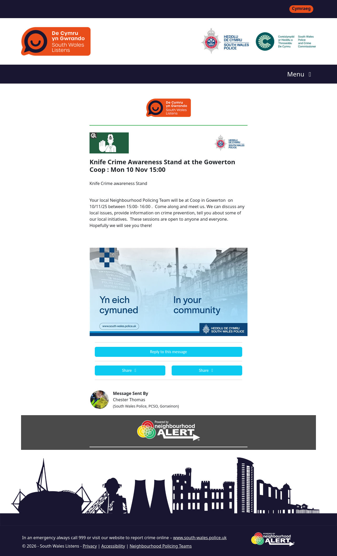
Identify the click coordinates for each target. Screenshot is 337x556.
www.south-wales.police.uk (200, 537)
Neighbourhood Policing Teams (161, 546)
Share (130, 370)
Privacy (90, 546)
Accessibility (113, 546)
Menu (300, 74)
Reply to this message (168, 351)
